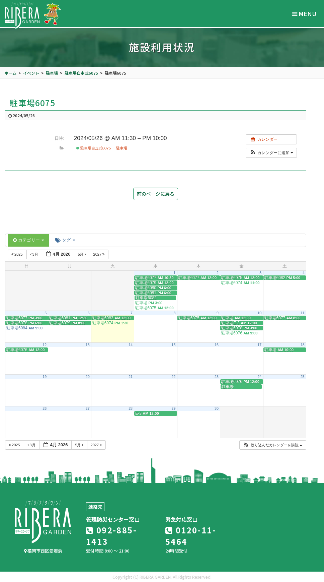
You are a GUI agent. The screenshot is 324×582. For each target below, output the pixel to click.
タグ (65, 240)
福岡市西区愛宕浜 (43, 550)
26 (45, 408)
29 (174, 408)
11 (303, 313)
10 (259, 313)
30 (217, 408)
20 (88, 377)
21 (131, 377)
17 (259, 345)
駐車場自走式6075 (93, 148)
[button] (271, 152)
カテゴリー (28, 240)
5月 (82, 254)
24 (259, 377)
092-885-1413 (111, 535)
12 (45, 345)
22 (174, 377)
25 (303, 377)
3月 (34, 254)
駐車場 (121, 148)
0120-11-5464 (190, 535)
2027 (99, 254)
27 (88, 408)
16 (217, 345)
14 (131, 345)
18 (303, 345)
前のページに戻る (155, 193)
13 (88, 345)
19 (45, 377)
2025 (17, 254)
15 (174, 345)
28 (131, 408)
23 (217, 377)
